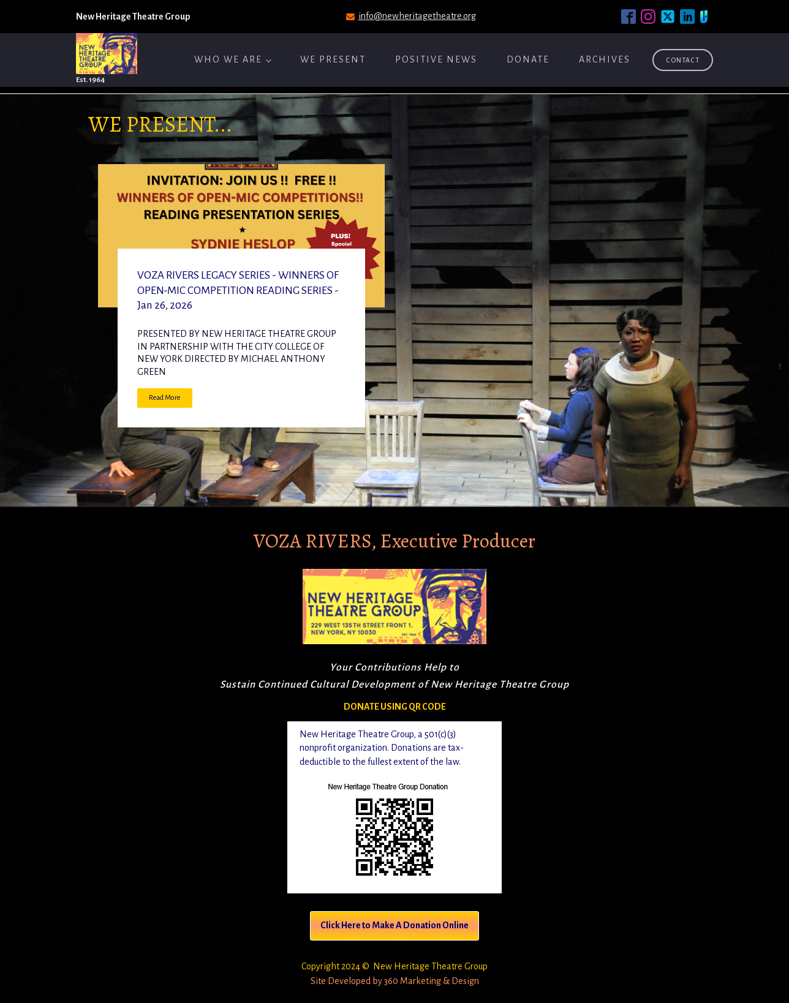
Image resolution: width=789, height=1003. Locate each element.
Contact (683, 60)
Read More (165, 398)
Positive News (436, 59)
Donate (528, 59)
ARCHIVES (604, 59)
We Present (333, 59)
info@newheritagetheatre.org (417, 16)
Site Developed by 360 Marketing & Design (395, 981)
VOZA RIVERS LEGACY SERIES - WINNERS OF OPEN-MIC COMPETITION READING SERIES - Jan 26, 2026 (238, 290)
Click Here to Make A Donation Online (394, 925)
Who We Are (228, 59)
